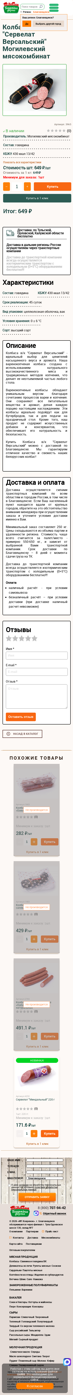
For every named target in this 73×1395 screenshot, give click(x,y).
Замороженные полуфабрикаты (33, 1285)
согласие (24, 1184)
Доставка (32, 1237)
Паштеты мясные (32, 1270)
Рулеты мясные (42, 1265)
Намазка (38, 1279)
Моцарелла (37, 1334)
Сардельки (15, 1270)
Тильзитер (34, 1330)
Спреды (35, 1351)
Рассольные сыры (19, 1334)
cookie (21, 1374)
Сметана (36, 1356)
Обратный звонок (54, 1213)
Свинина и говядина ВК (33, 1261)
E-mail (11, 1172)
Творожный (41, 1317)
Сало (29, 1279)
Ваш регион (15, 1178)
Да (26, 23)
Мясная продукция (23, 1257)
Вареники (27, 1289)
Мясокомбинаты (50, 1237)
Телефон (13, 1166)
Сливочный (27, 1317)
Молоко (41, 1360)
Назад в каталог (25, 734)
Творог (46, 1356)
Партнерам (32, 1231)
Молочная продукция (25, 1347)
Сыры (13, 1312)
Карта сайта (15, 1243)
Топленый (14, 1321)
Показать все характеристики (22, 162)
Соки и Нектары (18, 1302)
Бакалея (15, 1297)
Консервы (37, 1306)
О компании (16, 1231)
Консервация (24, 1306)
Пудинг (13, 1360)
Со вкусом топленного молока (37, 1325)
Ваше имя (13, 1160)
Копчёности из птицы (21, 1274)
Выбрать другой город (48, 23)
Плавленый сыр (27, 1360)
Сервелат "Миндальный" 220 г (35, 1099)
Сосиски (56, 1265)
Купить (52, 186)
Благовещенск (41, 12)
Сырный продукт (28, 1339)
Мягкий (13, 1339)
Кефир (50, 1360)
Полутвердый (45, 1321)
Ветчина (13, 1279)
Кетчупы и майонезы (40, 1302)
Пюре (12, 1306)
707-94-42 (52, 1207)
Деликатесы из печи (20, 1265)
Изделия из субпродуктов (48, 1274)
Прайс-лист (51, 1231)
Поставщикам (34, 1243)
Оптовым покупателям (22, 1250)
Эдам (47, 1334)
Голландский (28, 1321)
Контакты (18, 1237)
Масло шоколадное (20, 1356)
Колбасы (14, 1261)
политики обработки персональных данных (34, 1188)
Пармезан (14, 1317)
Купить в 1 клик (37, 198)
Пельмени (15, 1289)
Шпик (22, 1279)
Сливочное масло (20, 1351)
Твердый (14, 1325)
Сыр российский (18, 1330)
